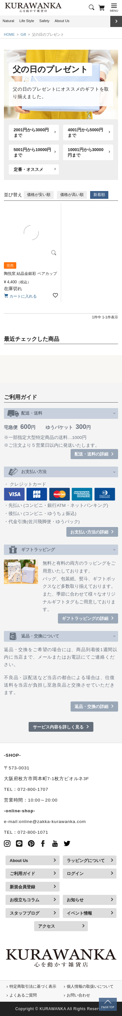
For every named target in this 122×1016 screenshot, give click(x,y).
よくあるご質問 (23, 995)
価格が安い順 (38, 194)
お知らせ (75, 899)
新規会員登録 (22, 886)
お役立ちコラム (24, 899)
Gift (23, 34)
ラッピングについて (86, 860)
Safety (44, 21)
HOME (9, 34)
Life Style (27, 21)
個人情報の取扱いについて (90, 986)
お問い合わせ (78, 995)
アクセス (46, 926)
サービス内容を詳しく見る (58, 727)
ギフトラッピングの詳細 (85, 618)
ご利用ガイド (22, 873)
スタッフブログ (24, 913)
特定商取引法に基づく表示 (32, 986)
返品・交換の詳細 (91, 706)
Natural (8, 21)
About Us (62, 21)
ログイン (75, 873)
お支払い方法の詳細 (89, 532)
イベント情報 (79, 913)
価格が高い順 (72, 194)
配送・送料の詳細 (91, 454)
